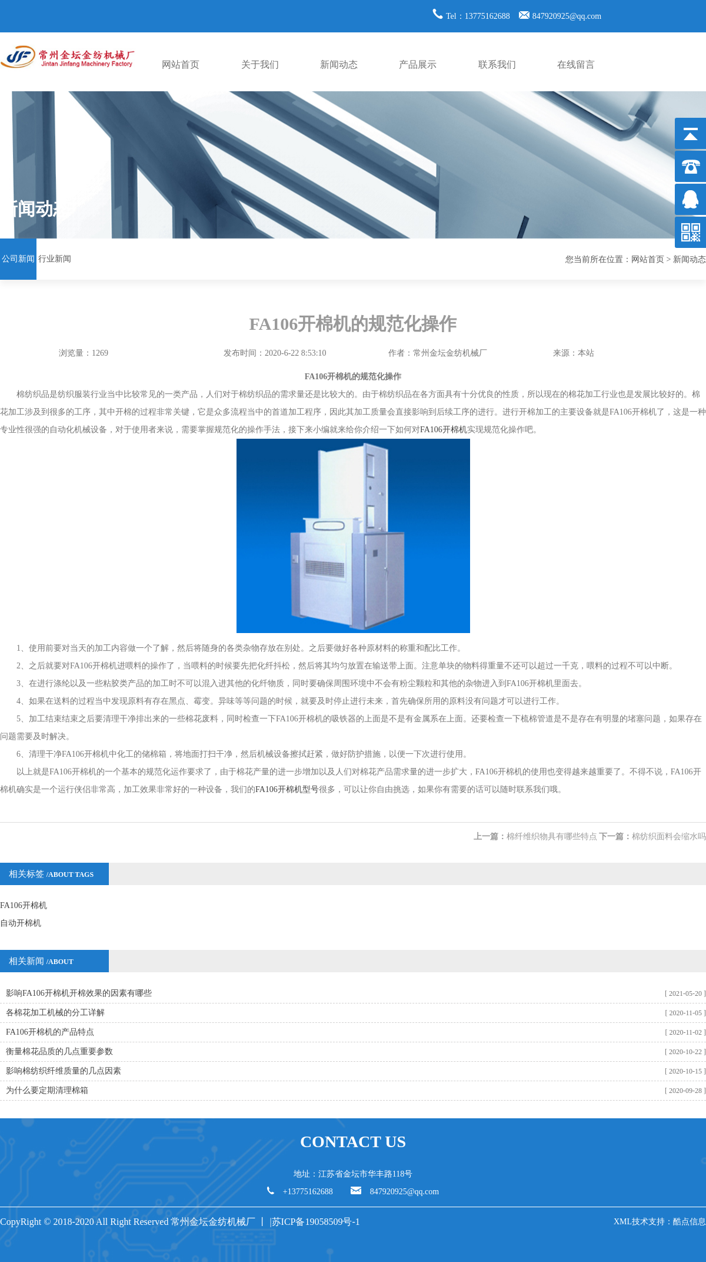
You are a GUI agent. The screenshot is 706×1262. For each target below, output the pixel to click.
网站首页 (180, 64)
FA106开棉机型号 (287, 789)
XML (623, 1221)
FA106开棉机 (443, 429)
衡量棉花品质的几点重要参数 (59, 1051)
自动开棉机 (20, 923)
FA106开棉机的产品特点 (50, 1032)
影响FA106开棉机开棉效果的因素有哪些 (79, 993)
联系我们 (497, 64)
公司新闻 (18, 258)
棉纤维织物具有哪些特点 (552, 836)
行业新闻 (54, 258)
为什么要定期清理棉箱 (47, 1090)
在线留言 (576, 64)
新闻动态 (339, 64)
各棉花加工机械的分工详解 (55, 1012)
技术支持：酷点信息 (669, 1221)
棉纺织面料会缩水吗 (669, 836)
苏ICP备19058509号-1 (317, 1222)
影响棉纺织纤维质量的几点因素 (63, 1070)
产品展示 (418, 64)
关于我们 (260, 64)
